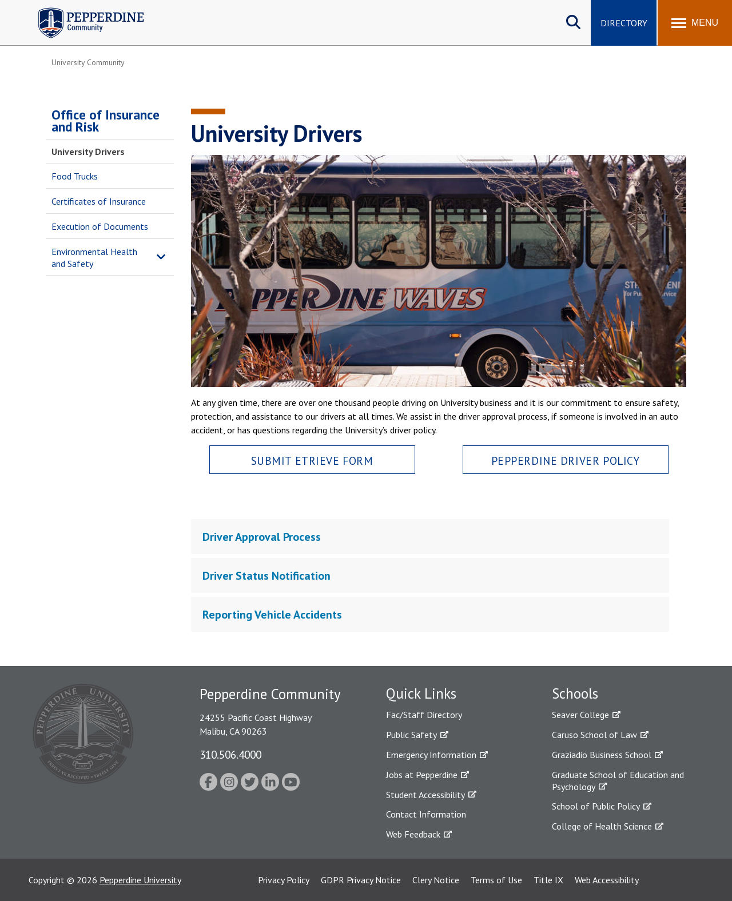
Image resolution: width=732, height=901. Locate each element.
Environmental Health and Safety (94, 257)
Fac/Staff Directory (424, 714)
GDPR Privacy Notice (361, 880)
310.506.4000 (230, 754)
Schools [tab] (575, 693)
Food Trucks (74, 176)
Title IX (548, 880)
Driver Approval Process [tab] (261, 536)
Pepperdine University (140, 880)
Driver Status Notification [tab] (266, 575)
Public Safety (411, 734)
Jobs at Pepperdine (422, 774)
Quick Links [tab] (421, 693)
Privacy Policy (283, 880)
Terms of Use (496, 880)
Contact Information (426, 814)
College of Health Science (602, 826)
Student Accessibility (425, 794)
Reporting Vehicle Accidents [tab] (272, 614)
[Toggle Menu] (695, 23)
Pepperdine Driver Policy (565, 460)
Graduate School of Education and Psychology (618, 780)
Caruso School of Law (594, 734)
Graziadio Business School (601, 754)
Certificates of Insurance (98, 201)
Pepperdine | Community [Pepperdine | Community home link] (82, 10)
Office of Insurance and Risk (105, 120)
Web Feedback (413, 834)
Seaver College (580, 714)
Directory (623, 23)
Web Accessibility (607, 880)
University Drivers (88, 151)
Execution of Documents (99, 226)
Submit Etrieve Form (312, 460)
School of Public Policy (596, 806)
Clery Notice (435, 880)
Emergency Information (431, 754)
